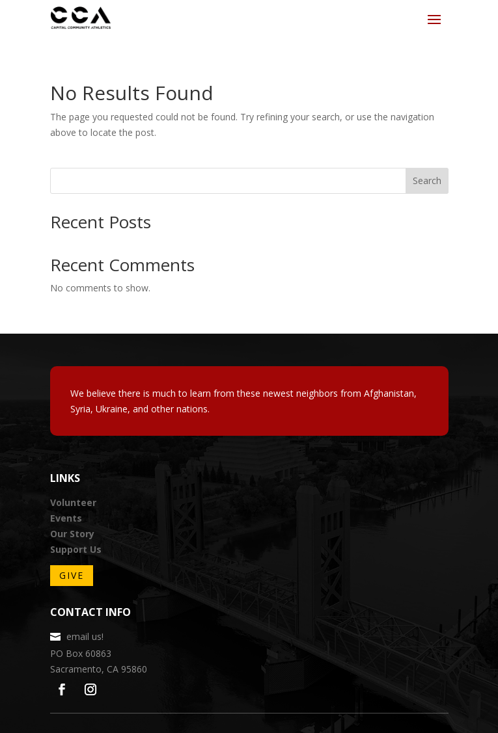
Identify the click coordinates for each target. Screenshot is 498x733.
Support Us (76, 549)
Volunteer (73, 502)
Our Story (72, 533)
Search (427, 180)
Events (66, 518)
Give (71, 575)
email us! (85, 636)
